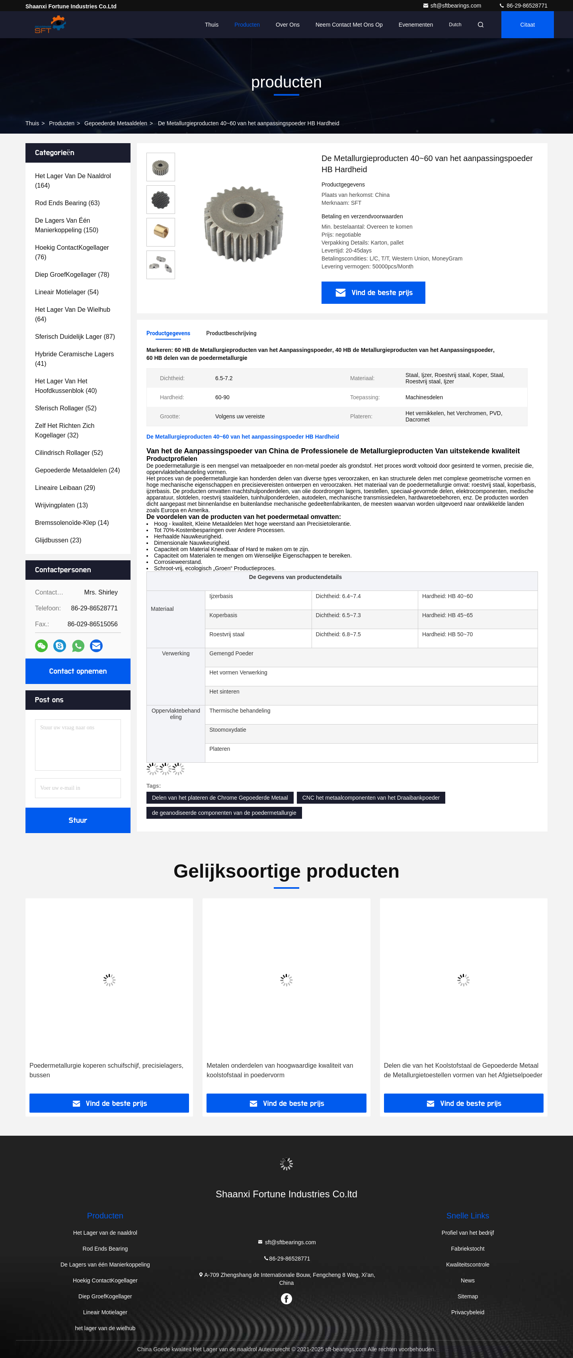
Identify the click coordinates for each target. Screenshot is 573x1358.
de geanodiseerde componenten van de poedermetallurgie (224, 813)
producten (61, 123)
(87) (75, 336)
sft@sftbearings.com (453, 5)
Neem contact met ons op (349, 24)
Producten (247, 24)
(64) (72, 314)
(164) (73, 181)
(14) (72, 522)
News (468, 1280)
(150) (66, 225)
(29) (65, 487)
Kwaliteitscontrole (467, 1264)
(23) (58, 540)
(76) (72, 252)
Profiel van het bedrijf (468, 1233)
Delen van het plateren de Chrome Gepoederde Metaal (220, 798)
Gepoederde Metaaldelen (115, 123)
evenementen (416, 24)
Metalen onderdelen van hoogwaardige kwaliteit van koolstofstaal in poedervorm (280, 1070)
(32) (64, 430)
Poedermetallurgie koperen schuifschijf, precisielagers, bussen (106, 1070)
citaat (527, 24)
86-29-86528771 (523, 5)
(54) (67, 292)
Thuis (211, 24)
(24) (77, 470)
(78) (72, 274)
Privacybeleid (467, 1312)
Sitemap (468, 1296)
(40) (66, 386)
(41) (74, 359)
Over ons (288, 24)
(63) (67, 203)
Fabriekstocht (468, 1248)
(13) (61, 505)
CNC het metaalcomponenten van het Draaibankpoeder (371, 798)
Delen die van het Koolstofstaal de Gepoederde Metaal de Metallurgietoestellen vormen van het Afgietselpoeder (463, 1070)
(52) (66, 408)
